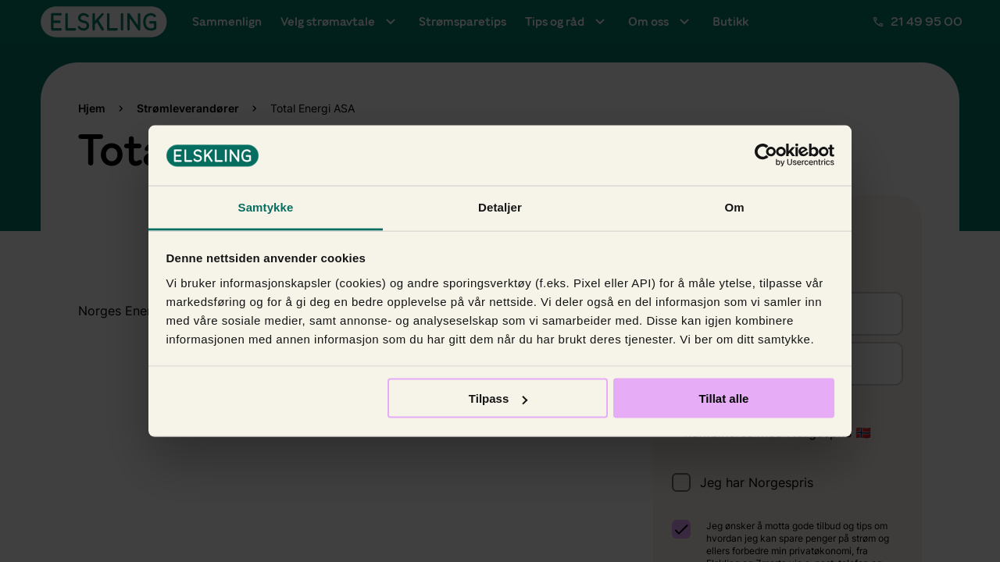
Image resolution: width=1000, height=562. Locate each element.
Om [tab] (734, 206)
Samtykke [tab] (266, 206)
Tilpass (498, 398)
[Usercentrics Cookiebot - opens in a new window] (766, 155)
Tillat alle (723, 398)
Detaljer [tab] (500, 206)
